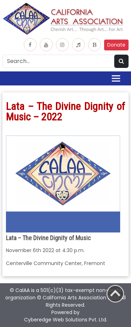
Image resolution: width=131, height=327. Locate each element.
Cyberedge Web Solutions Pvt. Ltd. (65, 319)
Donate (116, 44)
